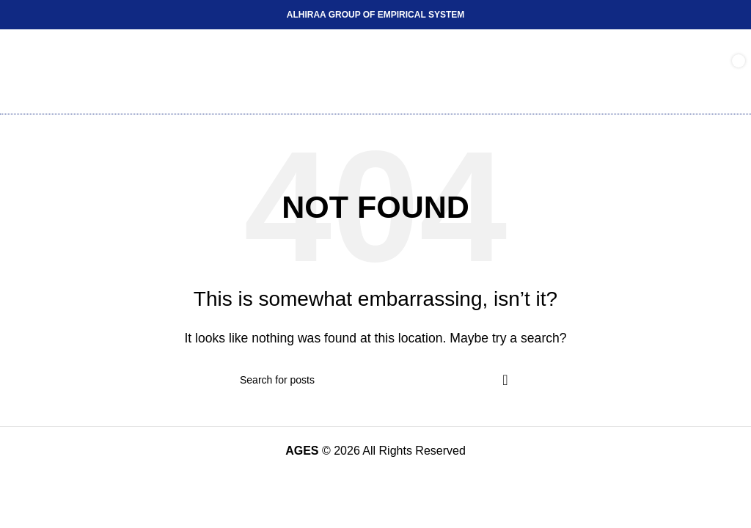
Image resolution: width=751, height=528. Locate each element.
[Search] (375, 380)
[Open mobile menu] (26, 72)
